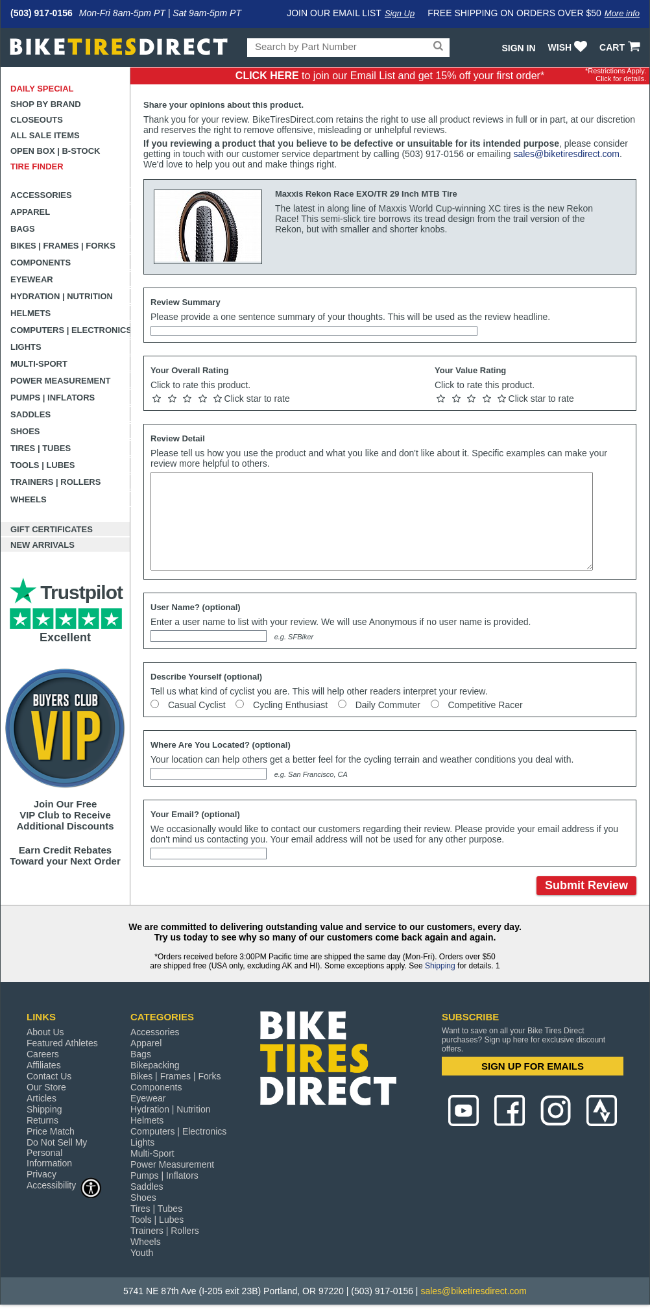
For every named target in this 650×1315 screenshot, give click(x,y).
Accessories (41, 195)
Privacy (41, 1174)
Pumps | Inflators (52, 397)
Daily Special (42, 88)
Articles (41, 1098)
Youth (141, 1252)
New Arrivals (42, 545)
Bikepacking (155, 1065)
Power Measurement (60, 381)
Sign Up (400, 13)
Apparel (30, 212)
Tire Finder (37, 166)
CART (621, 47)
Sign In (518, 48)
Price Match (51, 1131)
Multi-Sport (38, 364)
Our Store (46, 1087)
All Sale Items (45, 135)
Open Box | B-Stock (55, 151)
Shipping (440, 965)
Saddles (30, 414)
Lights (26, 347)
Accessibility (64, 1184)
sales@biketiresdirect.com (566, 154)
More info (622, 13)
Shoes (25, 431)
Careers (43, 1054)
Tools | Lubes (42, 465)
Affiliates (44, 1065)
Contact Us (49, 1076)
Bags (22, 229)
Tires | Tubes (40, 448)
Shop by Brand (45, 104)
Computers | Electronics (70, 330)
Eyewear (31, 279)
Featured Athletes (62, 1043)
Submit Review (586, 885)
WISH (569, 47)
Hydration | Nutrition (61, 296)
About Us (45, 1032)
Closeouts (36, 120)
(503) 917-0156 (41, 13)
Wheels (28, 499)
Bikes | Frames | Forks (62, 246)
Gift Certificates (51, 529)
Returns (42, 1120)
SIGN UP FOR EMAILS (532, 1066)
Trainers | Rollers (55, 482)
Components (40, 262)
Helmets (30, 313)
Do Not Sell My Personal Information (57, 1152)
